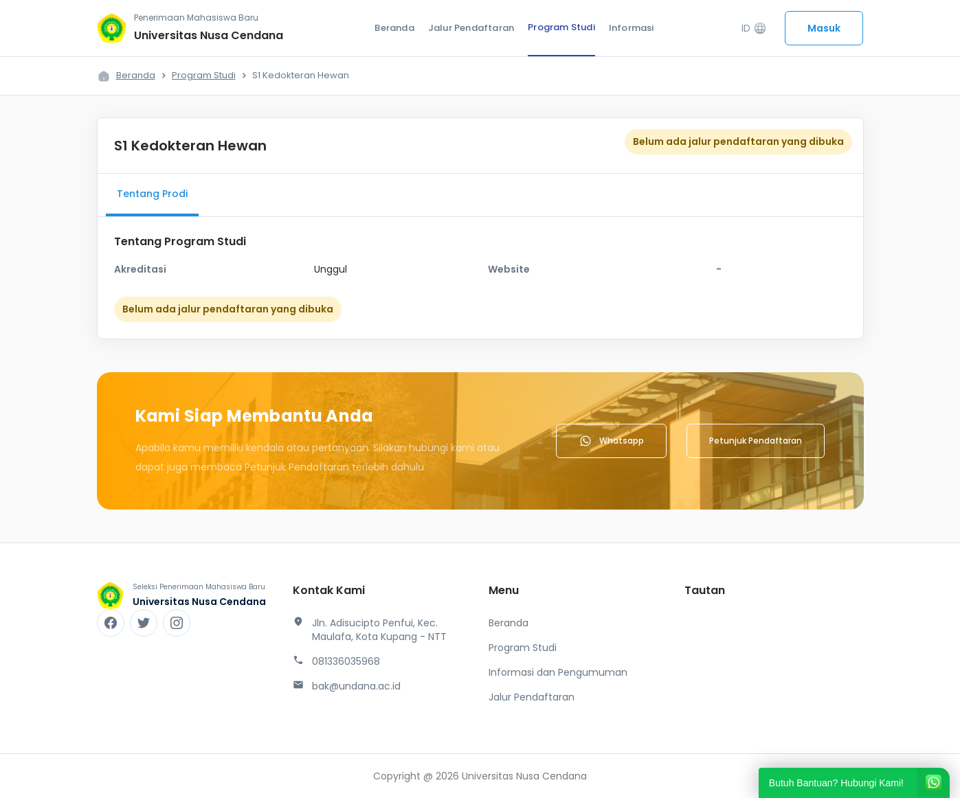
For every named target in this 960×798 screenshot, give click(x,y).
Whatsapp (611, 441)
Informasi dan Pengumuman (558, 672)
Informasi (631, 27)
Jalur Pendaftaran (471, 27)
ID (754, 28)
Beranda (394, 27)
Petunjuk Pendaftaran (755, 440)
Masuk (823, 28)
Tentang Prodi (152, 193)
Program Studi (561, 27)
